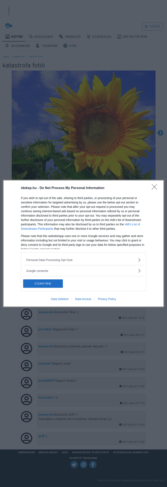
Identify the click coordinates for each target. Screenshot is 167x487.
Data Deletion (60, 299)
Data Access (83, 299)
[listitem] (83, 260)
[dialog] (83, 243)
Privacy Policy (107, 299)
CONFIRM (43, 283)
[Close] (156, 188)
